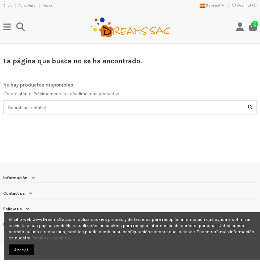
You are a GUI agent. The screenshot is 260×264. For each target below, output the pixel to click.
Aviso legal (27, 5)
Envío (8, 5)
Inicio (47, 5)
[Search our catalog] (250, 107)
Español (212, 5)
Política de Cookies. (51, 237)
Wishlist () (244, 5)
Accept (21, 249)
